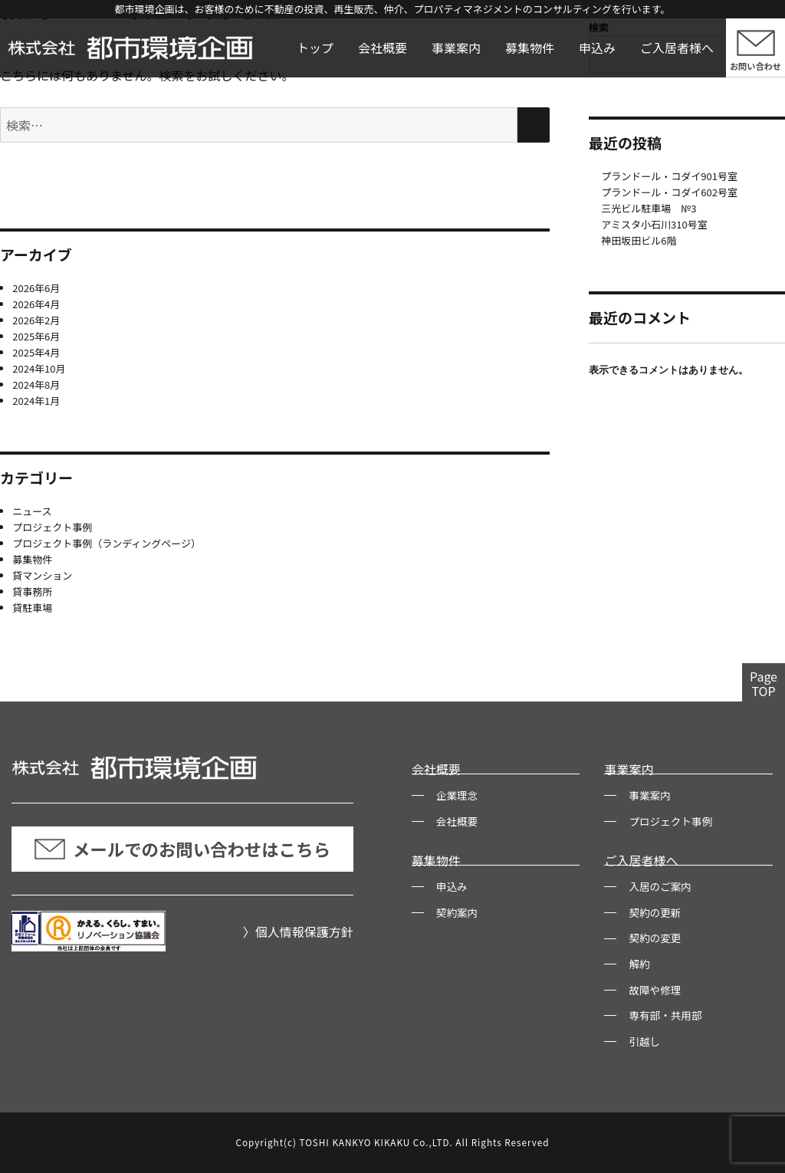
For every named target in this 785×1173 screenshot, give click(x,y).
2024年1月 (36, 400)
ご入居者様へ (677, 47)
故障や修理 (655, 989)
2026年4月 (36, 304)
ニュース (31, 511)
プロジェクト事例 (52, 527)
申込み (597, 47)
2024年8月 (36, 384)
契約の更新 (655, 912)
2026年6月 (36, 288)
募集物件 (529, 47)
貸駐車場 (32, 607)
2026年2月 (36, 320)
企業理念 (457, 795)
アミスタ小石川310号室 (654, 224)
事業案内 (456, 47)
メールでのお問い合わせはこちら (182, 848)
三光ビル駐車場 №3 (648, 208)
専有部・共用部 (665, 1015)
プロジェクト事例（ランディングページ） (106, 543)
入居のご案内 (660, 886)
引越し (644, 1041)
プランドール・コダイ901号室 (669, 176)
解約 (639, 963)
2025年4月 (36, 352)
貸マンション (42, 575)
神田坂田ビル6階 (638, 240)
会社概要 (382, 47)
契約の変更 (655, 937)
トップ (315, 47)
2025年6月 (36, 336)
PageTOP (763, 683)
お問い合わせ (755, 66)
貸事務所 (32, 591)
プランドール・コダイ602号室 (669, 192)
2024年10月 (38, 368)
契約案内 (457, 912)
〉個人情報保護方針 (298, 931)
